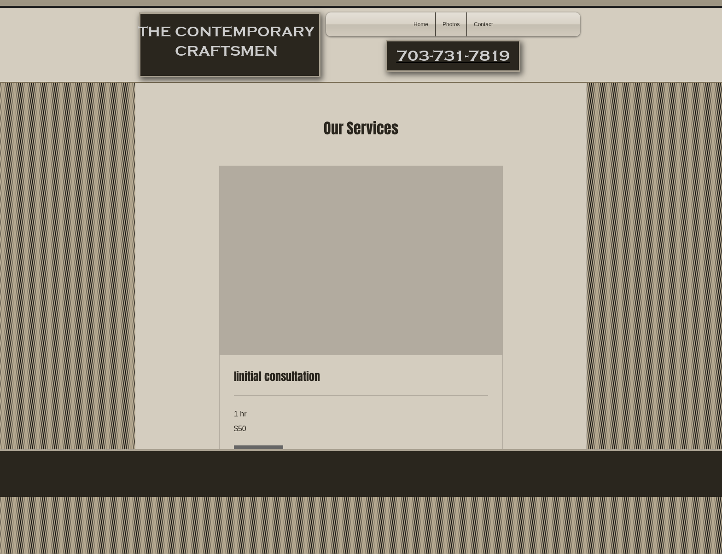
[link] (361, 376)
